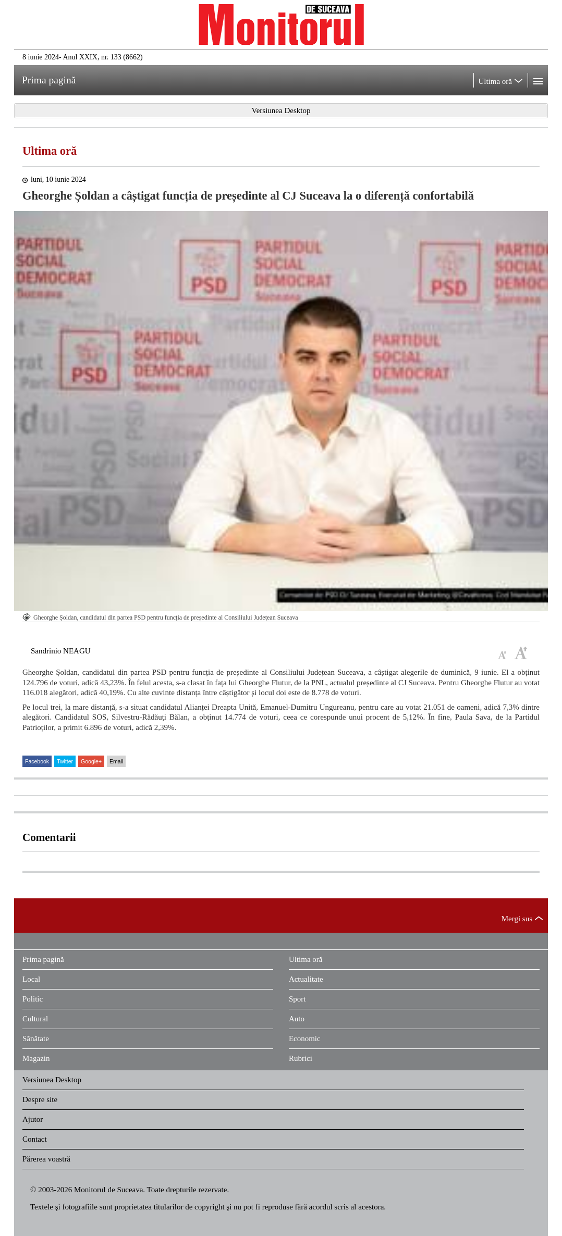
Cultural (35, 1019)
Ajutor (32, 1119)
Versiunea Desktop (51, 1080)
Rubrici (300, 1058)
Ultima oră (49, 150)
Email (116, 761)
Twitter (65, 761)
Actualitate (306, 979)
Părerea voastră (46, 1159)
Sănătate (35, 1038)
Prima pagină (43, 959)
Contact (34, 1139)
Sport (297, 999)
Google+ (91, 761)
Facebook (37, 761)
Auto (296, 1019)
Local (31, 979)
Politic (32, 999)
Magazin (36, 1058)
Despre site (39, 1099)
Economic (305, 1038)
